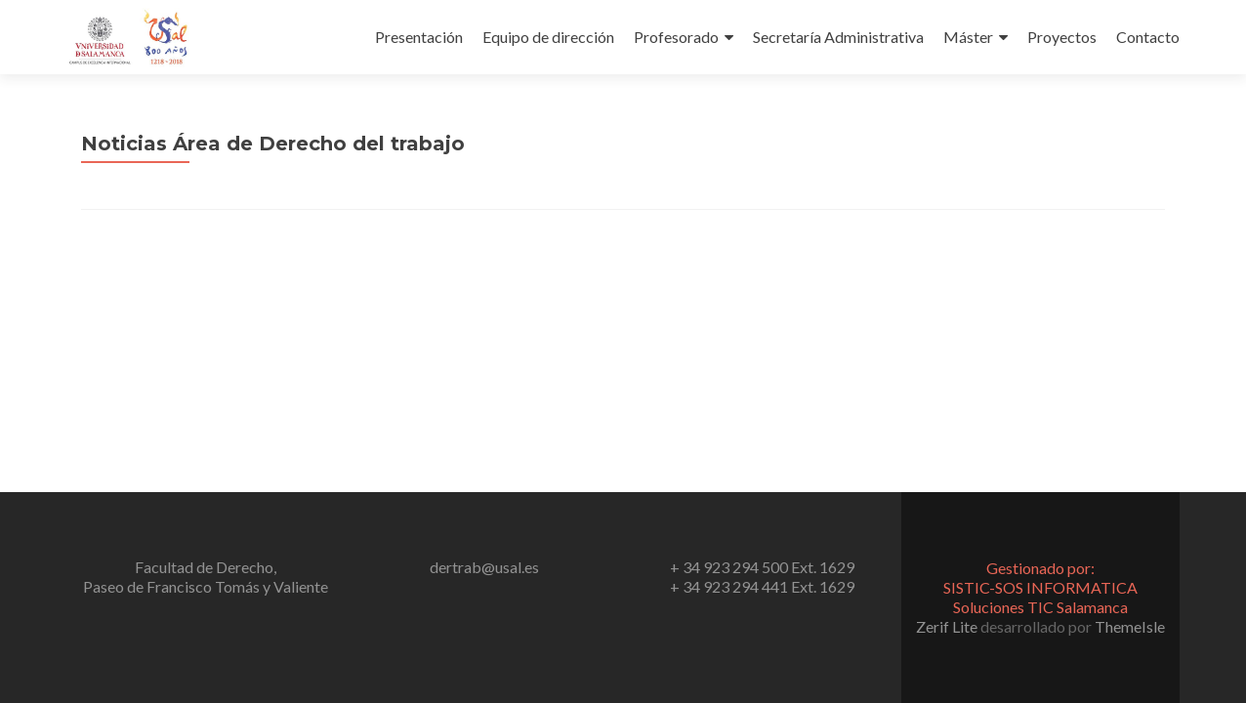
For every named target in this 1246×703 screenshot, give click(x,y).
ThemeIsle (1130, 626)
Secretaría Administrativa (838, 36)
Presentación (419, 36)
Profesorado (676, 36)
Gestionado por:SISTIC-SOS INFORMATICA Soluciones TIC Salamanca (1040, 587)
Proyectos (1062, 36)
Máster (968, 36)
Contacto (1148, 36)
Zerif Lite (948, 626)
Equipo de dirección (548, 36)
